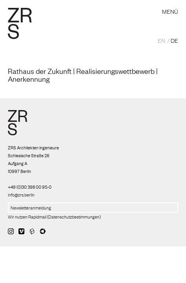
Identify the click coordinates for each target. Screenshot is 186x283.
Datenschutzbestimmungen (73, 216)
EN (161, 40)
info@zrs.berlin (21, 194)
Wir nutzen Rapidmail (27, 216)
